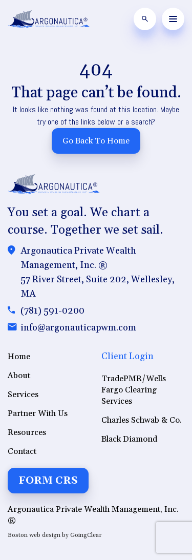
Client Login (127, 356)
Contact (22, 451)
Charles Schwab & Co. (141, 420)
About (19, 375)
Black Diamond (129, 439)
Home (19, 356)
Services (23, 394)
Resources (27, 432)
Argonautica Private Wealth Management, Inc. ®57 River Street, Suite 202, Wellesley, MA (97, 272)
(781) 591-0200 (52, 311)
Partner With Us (38, 413)
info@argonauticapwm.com (78, 328)
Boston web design (34, 535)
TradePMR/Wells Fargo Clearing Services (133, 390)
